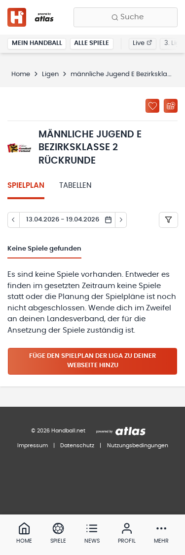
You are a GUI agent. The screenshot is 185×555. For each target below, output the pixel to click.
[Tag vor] (121, 220)
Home (20, 74)
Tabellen (75, 185)
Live (142, 43)
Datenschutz (77, 445)
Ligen (50, 74)
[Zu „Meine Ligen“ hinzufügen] (152, 106)
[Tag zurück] (13, 220)
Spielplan (25, 185)
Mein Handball (37, 43)
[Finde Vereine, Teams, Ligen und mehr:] (126, 17)
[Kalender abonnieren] (171, 106)
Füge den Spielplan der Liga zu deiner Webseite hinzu (92, 361)
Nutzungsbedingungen (137, 445)
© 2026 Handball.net (58, 430)
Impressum (32, 445)
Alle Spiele (91, 43)
